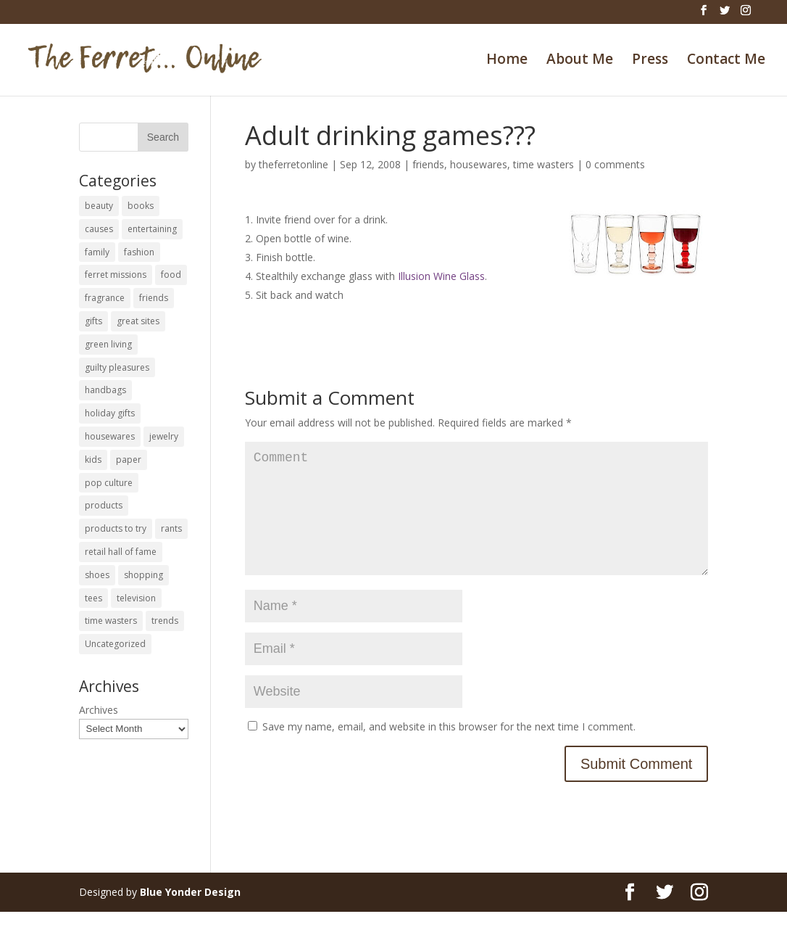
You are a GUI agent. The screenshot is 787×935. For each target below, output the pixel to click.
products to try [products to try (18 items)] (115, 528)
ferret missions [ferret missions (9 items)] (115, 274)
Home (507, 61)
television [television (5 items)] (136, 598)
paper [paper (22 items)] (128, 459)
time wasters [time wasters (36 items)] (111, 620)
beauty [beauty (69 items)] (99, 205)
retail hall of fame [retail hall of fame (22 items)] (121, 551)
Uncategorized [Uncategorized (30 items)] (115, 644)
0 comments (615, 164)
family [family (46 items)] (97, 252)
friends (428, 164)
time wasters (543, 164)
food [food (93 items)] (171, 274)
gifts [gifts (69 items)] (93, 321)
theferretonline (293, 164)
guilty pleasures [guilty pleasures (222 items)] (117, 367)
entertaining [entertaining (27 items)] (152, 229)
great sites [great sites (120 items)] (138, 321)
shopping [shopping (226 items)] (143, 575)
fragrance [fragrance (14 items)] (105, 298)
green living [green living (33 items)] (108, 344)
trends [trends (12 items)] (164, 620)
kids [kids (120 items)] (93, 459)
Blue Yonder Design (190, 915)
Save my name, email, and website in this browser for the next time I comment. (449, 750)
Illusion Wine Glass (441, 276)
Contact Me (726, 61)
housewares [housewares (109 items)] (110, 436)
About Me (579, 61)
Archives (98, 710)
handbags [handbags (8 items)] (105, 390)
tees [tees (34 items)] (93, 598)
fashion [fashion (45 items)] (139, 252)
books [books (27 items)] (141, 205)
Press (650, 61)
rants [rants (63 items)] (171, 528)
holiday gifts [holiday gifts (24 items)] (110, 413)
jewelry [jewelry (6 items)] (163, 436)
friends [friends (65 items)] (153, 298)
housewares (478, 164)
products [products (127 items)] (103, 505)
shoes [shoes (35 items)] (97, 575)
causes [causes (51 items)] (99, 229)
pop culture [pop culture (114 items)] (109, 483)
